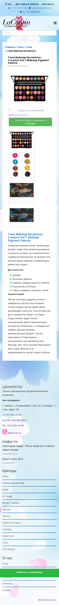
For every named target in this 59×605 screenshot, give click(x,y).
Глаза (20, 47)
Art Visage (7, 496)
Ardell (5, 489)
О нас (8, 4)
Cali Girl (6, 509)
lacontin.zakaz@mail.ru (41, 8)
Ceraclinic (7, 529)
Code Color (8, 535)
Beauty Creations (11, 502)
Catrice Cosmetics (11, 522)
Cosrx (5, 542)
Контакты (48, 4)
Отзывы (6, 590)
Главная (9, 47)
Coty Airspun (8, 549)
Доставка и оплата (26, 4)
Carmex (6, 516)
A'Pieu (5, 476)
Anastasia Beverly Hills (13, 482)
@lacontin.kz (14, 433)
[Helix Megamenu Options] (55, 23)
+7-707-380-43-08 (18, 8)
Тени (29, 47)
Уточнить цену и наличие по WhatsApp (30, 122)
